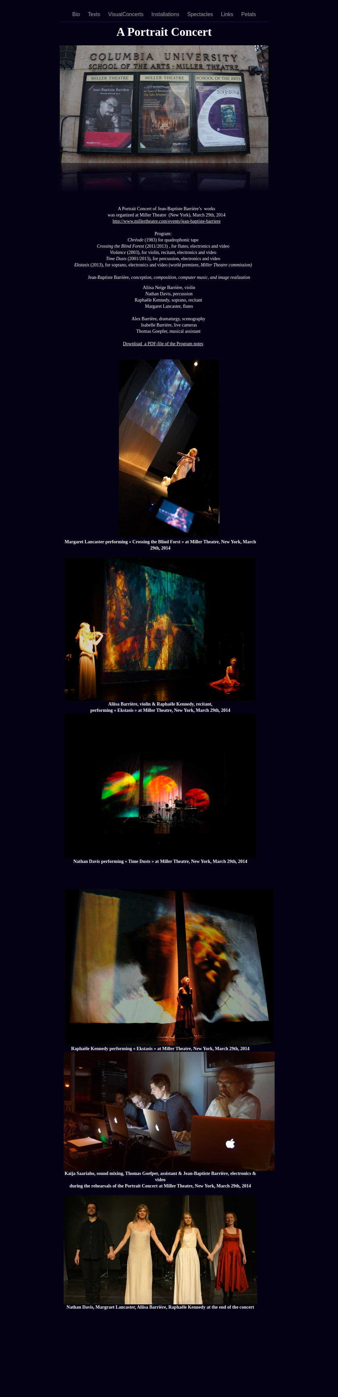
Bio (76, 14)
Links (228, 14)
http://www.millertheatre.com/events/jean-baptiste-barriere (167, 221)
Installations (166, 14)
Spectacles (200, 14)
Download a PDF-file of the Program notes (163, 343)
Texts (95, 14)
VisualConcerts (126, 14)
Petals (248, 14)
